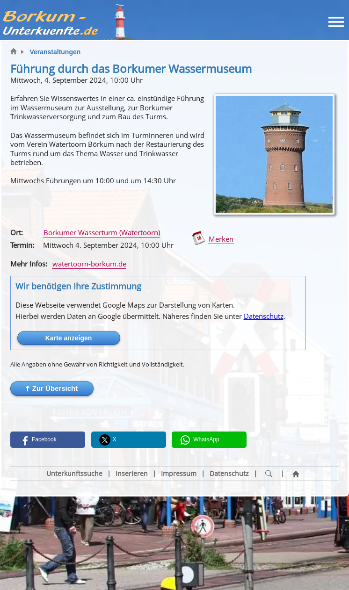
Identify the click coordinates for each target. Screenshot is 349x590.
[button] (52, 388)
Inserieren (132, 473)
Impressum (178, 473)
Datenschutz (264, 316)
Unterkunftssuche (74, 473)
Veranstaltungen (54, 52)
